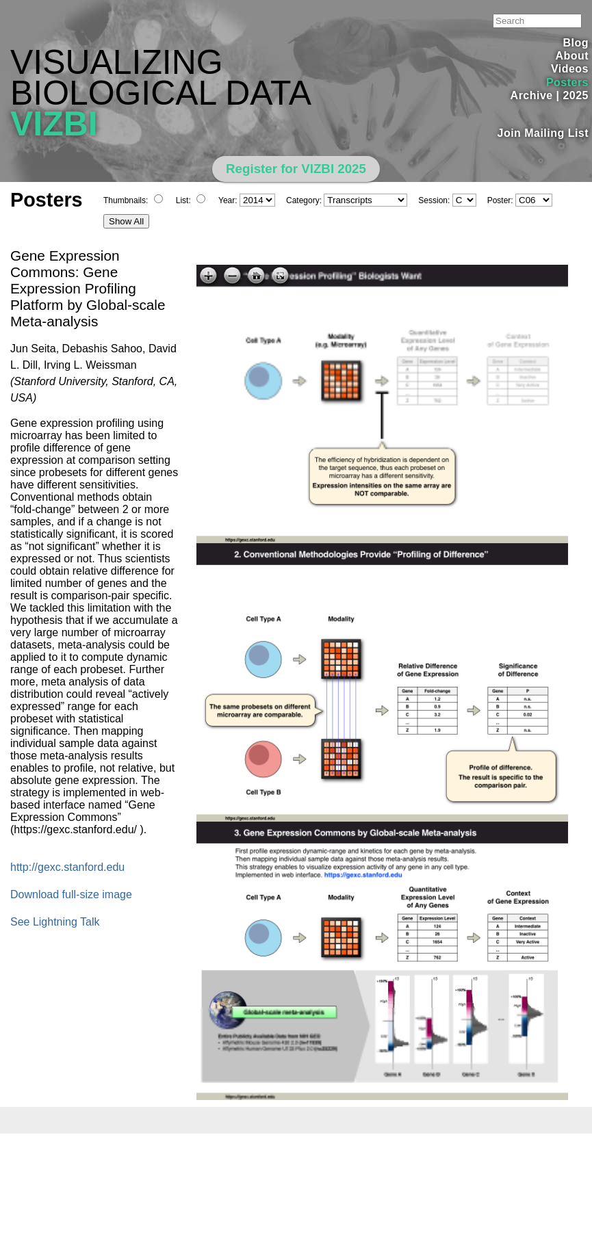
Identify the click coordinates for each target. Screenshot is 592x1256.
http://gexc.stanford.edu (67, 867)
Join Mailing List (543, 133)
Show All (126, 221)
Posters (567, 82)
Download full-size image (71, 894)
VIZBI (54, 124)
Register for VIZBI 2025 (296, 168)
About (572, 56)
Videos (570, 69)
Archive (532, 95)
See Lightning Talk (54, 922)
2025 (576, 95)
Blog (576, 43)
